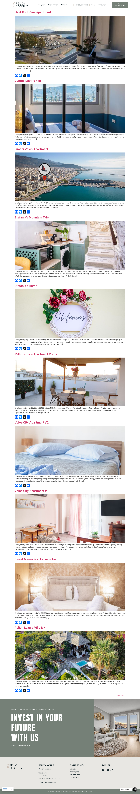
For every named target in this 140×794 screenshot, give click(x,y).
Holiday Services (81, 5)
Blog (92, 5)
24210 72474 (42, 775)
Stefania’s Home (26, 286)
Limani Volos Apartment (31, 149)
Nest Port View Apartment (33, 12)
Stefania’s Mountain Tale (32, 217)
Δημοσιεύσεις (75, 775)
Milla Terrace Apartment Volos (36, 354)
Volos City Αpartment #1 (32, 491)
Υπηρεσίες (66, 5)
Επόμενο (121, 695)
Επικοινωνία (102, 5)
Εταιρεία (41, 5)
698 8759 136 (55, 778)
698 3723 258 (43, 778)
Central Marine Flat (28, 81)
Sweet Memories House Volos (35, 559)
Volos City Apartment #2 (32, 422)
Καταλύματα (53, 5)
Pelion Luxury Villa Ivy (30, 627)
